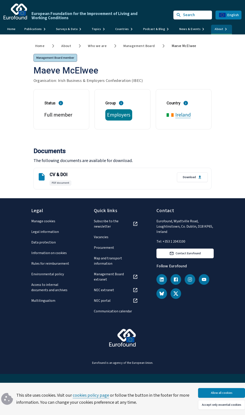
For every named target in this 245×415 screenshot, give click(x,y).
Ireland (183, 115)
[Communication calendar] (116, 311)
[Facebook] (176, 279)
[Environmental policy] (53, 274)
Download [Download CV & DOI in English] (192, 177)
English (229, 15)
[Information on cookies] (53, 253)
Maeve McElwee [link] (184, 45)
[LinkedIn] (161, 279)
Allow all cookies (221, 393)
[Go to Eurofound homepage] (15, 11)
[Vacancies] (116, 237)
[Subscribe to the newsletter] (116, 224)
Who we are (97, 45)
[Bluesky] (161, 293)
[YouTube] (204, 279)
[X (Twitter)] (176, 293)
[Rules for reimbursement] (53, 263)
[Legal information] (53, 231)
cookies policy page (91, 395)
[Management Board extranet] (116, 277)
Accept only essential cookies (221, 405)
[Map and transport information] (116, 261)
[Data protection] (53, 242)
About (66, 45)
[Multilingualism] (53, 300)
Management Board (139, 45)
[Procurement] (116, 247)
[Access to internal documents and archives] (53, 287)
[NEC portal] (116, 300)
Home (11, 29)
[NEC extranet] (116, 290)
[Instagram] (190, 279)
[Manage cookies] (53, 221)
